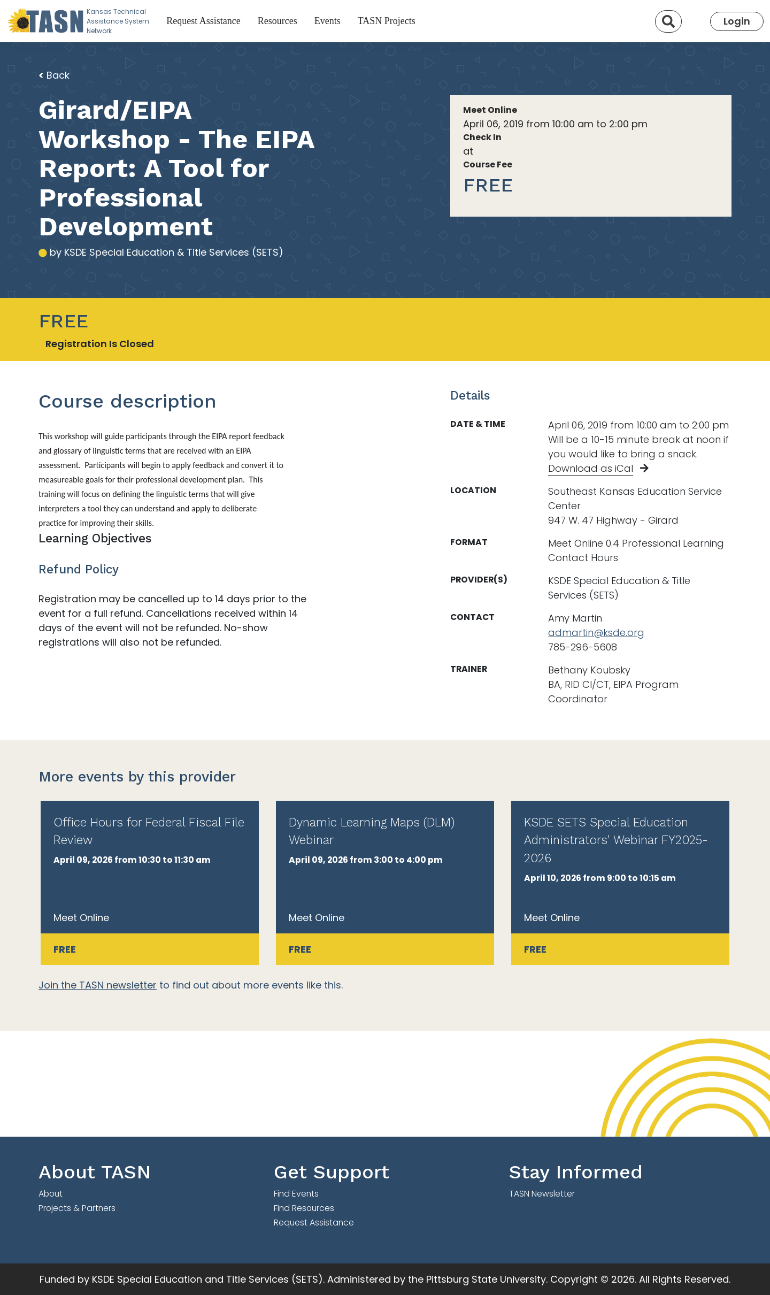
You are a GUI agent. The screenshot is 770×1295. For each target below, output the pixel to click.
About (50, 1193)
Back (54, 75)
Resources (277, 21)
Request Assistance (203, 21)
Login (736, 21)
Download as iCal (590, 468)
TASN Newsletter (542, 1193)
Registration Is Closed (99, 343)
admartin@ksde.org (596, 632)
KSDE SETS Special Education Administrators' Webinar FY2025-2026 (616, 840)
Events (327, 21)
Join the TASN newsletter (97, 985)
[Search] (668, 21)
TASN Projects (386, 21)
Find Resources (304, 1208)
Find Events (296, 1193)
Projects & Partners (77, 1208)
